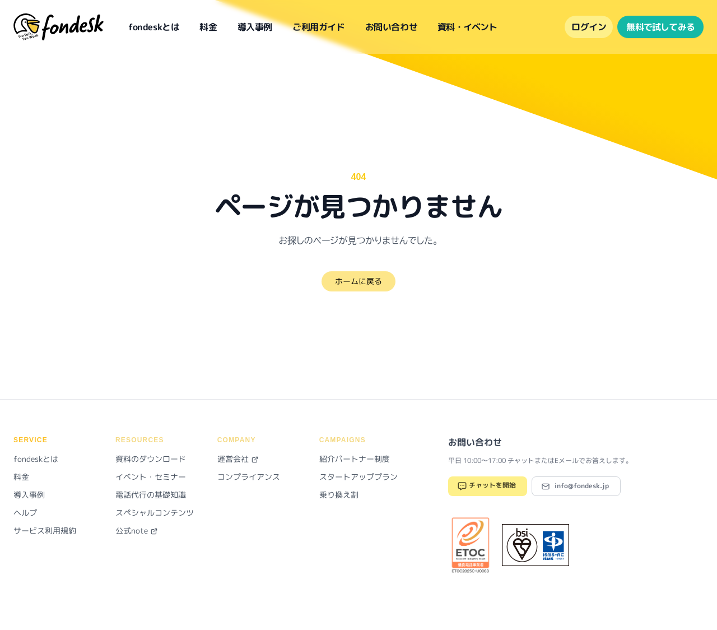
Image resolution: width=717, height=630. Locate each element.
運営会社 (238, 458)
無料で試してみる (660, 27)
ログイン (588, 27)
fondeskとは (153, 27)
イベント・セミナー (150, 476)
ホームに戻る (358, 281)
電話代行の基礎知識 (150, 494)
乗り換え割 (338, 494)
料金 (208, 27)
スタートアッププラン (358, 476)
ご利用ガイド (318, 27)
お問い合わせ (391, 27)
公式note (136, 530)
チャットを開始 (486, 486)
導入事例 (255, 27)
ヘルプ (25, 512)
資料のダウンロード (150, 458)
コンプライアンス (248, 476)
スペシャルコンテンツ (154, 512)
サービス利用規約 (44, 530)
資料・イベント (467, 27)
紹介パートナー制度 (354, 458)
